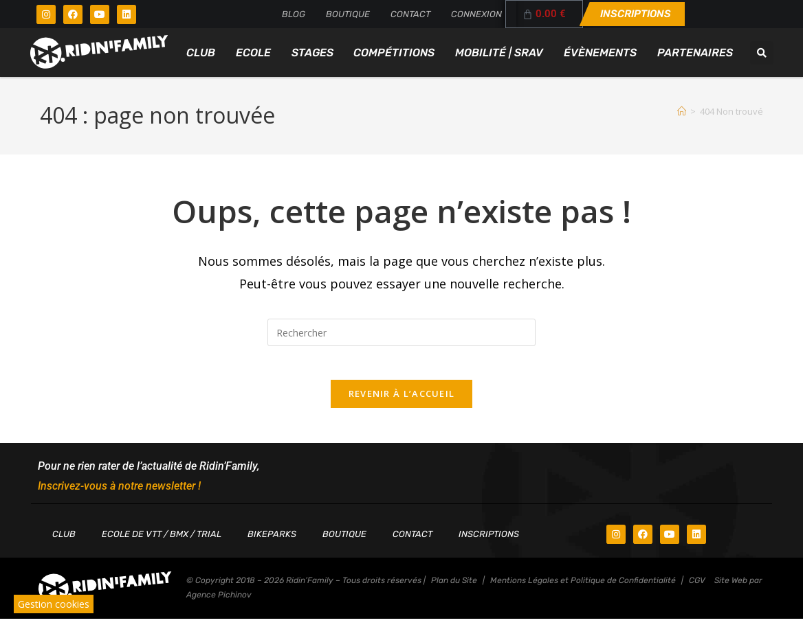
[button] (761, 53)
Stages (312, 52)
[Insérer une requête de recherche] (401, 332)
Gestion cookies (53, 604)
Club (200, 52)
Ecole (253, 52)
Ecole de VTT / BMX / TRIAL (161, 542)
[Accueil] (681, 111)
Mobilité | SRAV (499, 52)
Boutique (348, 14)
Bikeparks (272, 542)
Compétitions (393, 52)
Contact (410, 14)
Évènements (600, 52)
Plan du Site (454, 588)
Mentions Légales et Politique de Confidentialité (583, 588)
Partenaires (695, 52)
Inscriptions (489, 542)
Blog (293, 14)
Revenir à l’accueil (402, 402)
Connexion (476, 14)
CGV (697, 588)
